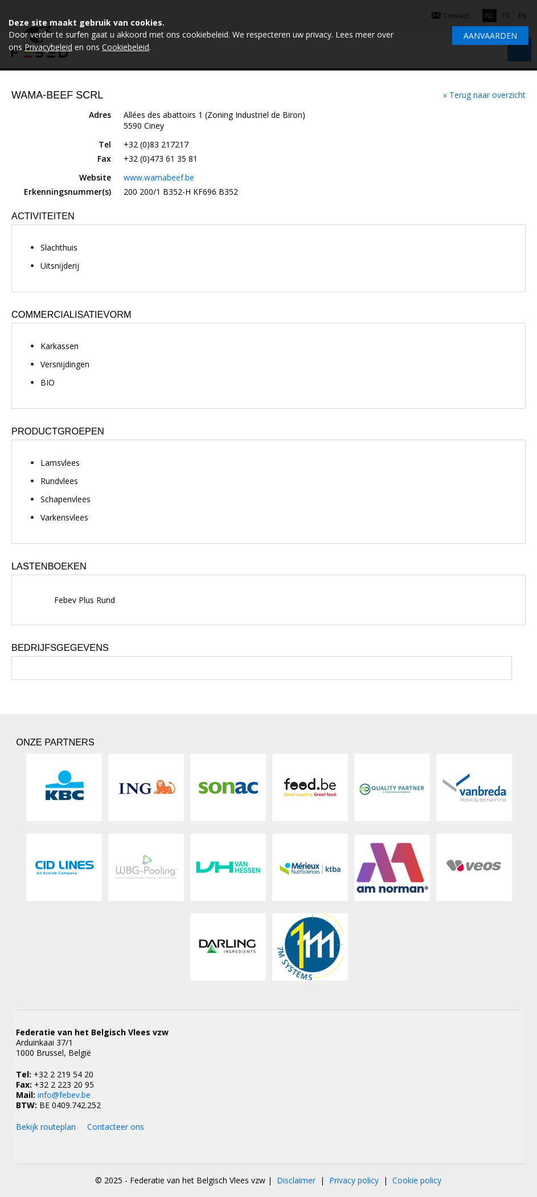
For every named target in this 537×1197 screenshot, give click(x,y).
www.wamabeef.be (159, 177)
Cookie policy (416, 1180)
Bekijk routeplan (46, 1126)
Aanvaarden (490, 35)
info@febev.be (64, 1094)
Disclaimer (296, 1180)
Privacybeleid (48, 47)
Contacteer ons (115, 1126)
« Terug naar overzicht (484, 94)
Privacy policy (354, 1180)
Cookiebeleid (125, 47)
